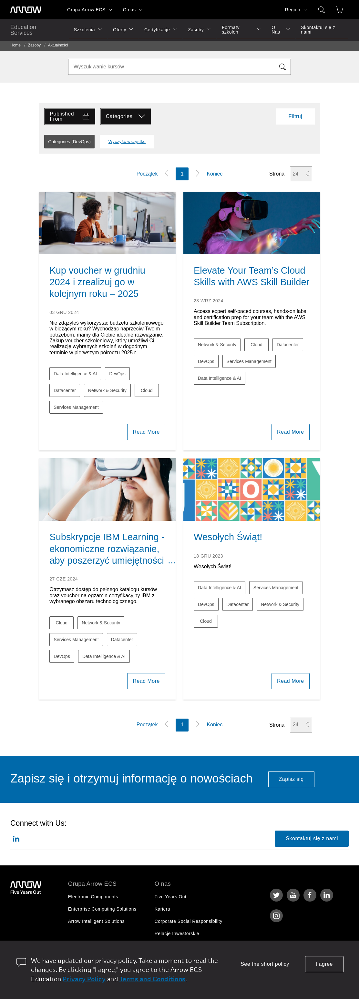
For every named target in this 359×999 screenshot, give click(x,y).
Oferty (119, 29)
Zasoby (196, 29)
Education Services (23, 30)
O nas (129, 9)
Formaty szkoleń (231, 30)
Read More (146, 432)
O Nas (276, 30)
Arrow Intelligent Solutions (96, 921)
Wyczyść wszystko (127, 141)
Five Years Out (171, 896)
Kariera (162, 909)
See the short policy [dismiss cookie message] (265, 964)
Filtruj (296, 116)
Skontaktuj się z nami (318, 30)
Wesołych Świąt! (228, 537)
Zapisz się (291, 779)
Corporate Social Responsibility (188, 921)
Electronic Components (93, 896)
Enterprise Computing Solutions (102, 909)
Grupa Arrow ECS (86, 9)
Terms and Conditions (152, 979)
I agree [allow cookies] (324, 964)
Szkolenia (84, 29)
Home (15, 45)
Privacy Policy (84, 979)
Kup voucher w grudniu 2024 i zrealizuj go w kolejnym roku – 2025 (97, 282)
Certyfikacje (157, 29)
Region (292, 9)
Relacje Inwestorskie (177, 933)
